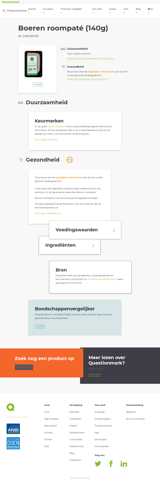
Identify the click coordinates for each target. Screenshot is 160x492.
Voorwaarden (102, 446)
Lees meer (95, 374)
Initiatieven (75, 460)
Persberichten (77, 432)
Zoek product (24, 367)
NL (150, 10)
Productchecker (14, 11)
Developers (101, 439)
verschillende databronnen (101, 279)
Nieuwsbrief (50, 425)
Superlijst (100, 412)
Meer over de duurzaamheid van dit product (90, 59)
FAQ (46, 446)
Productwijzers (103, 419)
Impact (112, 10)
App (97, 432)
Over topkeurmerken (46, 139)
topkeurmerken (56, 126)
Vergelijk (37, 84)
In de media (75, 439)
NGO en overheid (135, 419)
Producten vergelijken (71, 10)
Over (126, 10)
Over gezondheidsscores (48, 213)
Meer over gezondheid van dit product (87, 79)
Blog (138, 10)
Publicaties (75, 419)
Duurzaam (48, 10)
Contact (48, 432)
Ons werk (97, 10)
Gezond (31, 10)
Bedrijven (131, 412)
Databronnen (76, 446)
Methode (74, 412)
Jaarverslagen (51, 419)
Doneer (48, 439)
